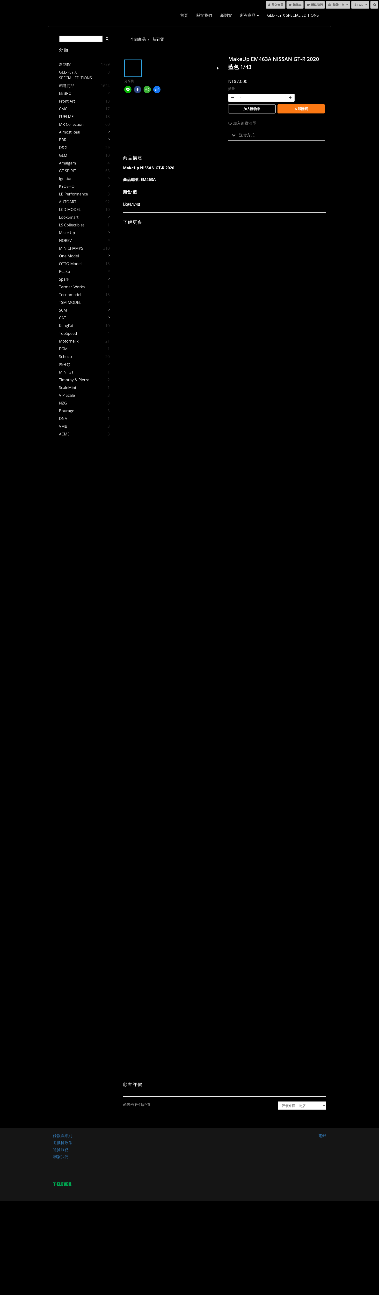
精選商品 (66, 85)
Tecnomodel (70, 294)
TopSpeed (68, 333)
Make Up (67, 232)
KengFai (66, 325)
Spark (64, 279)
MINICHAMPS (71, 248)
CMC (63, 109)
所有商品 (249, 15)
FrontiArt (67, 101)
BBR (62, 139)
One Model (69, 256)
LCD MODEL (70, 209)
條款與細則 (62, 1135)
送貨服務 (60, 1149)
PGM (63, 349)
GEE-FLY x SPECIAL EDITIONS (293, 15)
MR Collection (71, 124)
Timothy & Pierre (74, 379)
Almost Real (69, 132)
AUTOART (67, 201)
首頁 (184, 15)
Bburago (66, 410)
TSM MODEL (70, 302)
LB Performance (73, 194)
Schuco (65, 356)
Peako (64, 271)
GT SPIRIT (67, 170)
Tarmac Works (72, 287)
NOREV (65, 240)
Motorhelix (69, 341)
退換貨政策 (62, 1142)
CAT (62, 318)
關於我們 (204, 15)
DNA (63, 418)
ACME (64, 434)
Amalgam (67, 163)
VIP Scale (67, 395)
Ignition (66, 178)
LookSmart (69, 217)
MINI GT (66, 372)
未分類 (65, 364)
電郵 (322, 1135)
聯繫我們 (60, 1156)
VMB (63, 426)
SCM (63, 310)
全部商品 (138, 39)
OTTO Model (70, 263)
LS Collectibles (72, 225)
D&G (63, 147)
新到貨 (226, 15)
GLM (63, 155)
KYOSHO (66, 186)
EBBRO (65, 93)
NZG (63, 403)
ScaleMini (67, 387)
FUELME (66, 116)
